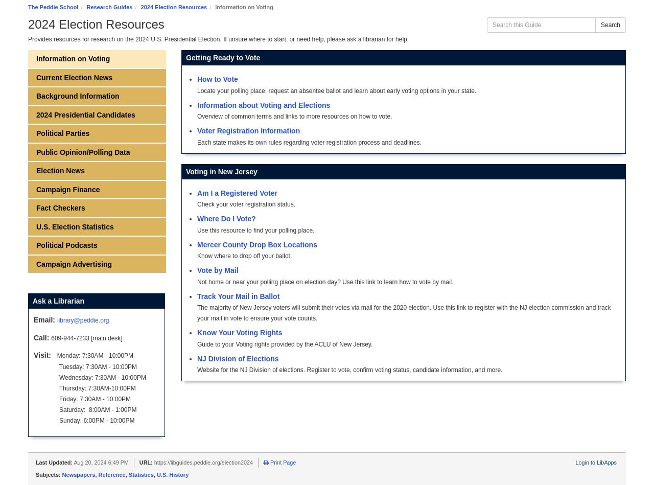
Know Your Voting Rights (239, 333)
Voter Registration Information (248, 131)
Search (610, 25)
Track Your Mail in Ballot (238, 296)
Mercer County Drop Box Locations (257, 245)
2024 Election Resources (174, 7)
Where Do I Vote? (226, 219)
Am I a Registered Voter (237, 193)
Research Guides (110, 7)
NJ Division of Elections (237, 359)
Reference (112, 475)
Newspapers (79, 475)
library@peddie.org (83, 320)
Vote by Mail (218, 270)
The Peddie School (53, 7)
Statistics (141, 475)
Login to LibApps (596, 462)
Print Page (280, 462)
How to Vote (217, 79)
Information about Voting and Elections (263, 105)
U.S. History (173, 475)
